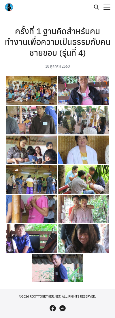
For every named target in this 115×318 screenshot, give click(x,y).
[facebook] (52, 308)
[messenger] (62, 308)
